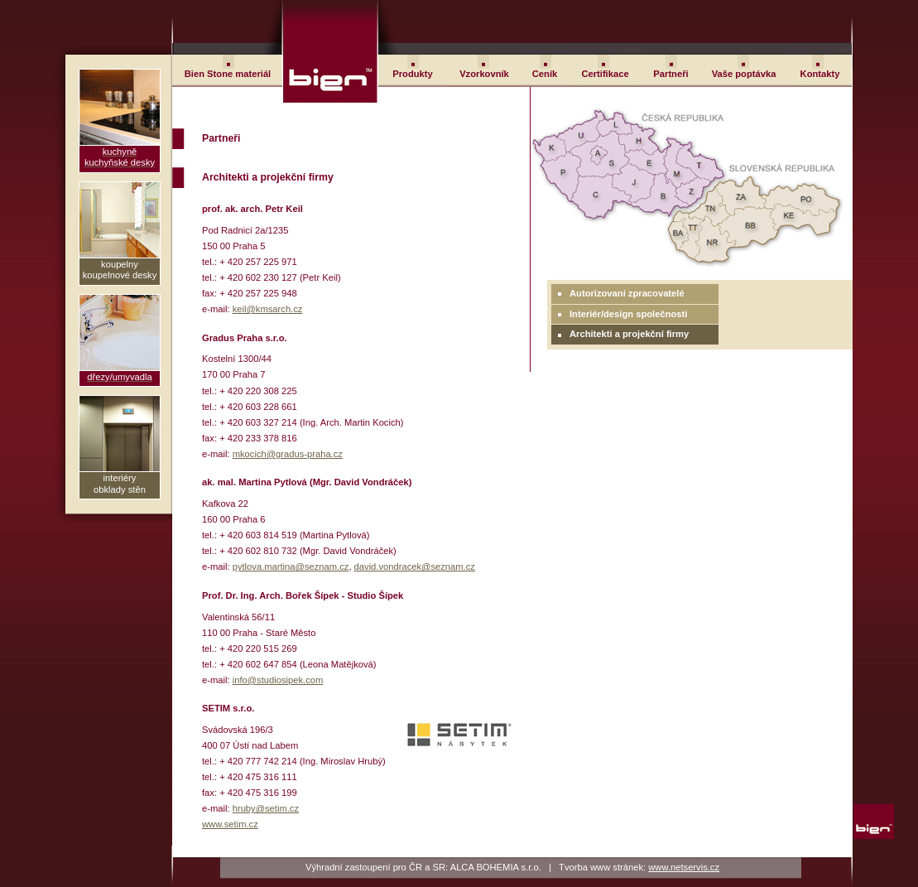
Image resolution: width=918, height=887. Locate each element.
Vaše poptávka (744, 74)
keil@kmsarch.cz (268, 309)
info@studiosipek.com (278, 680)
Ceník (544, 74)
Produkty (412, 74)
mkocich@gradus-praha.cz (288, 454)
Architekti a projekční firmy (629, 334)
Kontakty (820, 74)
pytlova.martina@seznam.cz (291, 566)
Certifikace (604, 74)
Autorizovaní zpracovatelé (627, 293)
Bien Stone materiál (228, 74)
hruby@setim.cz (266, 808)
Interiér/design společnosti (628, 314)
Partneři (670, 74)
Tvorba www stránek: (639, 867)
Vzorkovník (484, 74)
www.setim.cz (230, 824)
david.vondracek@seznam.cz (414, 566)
